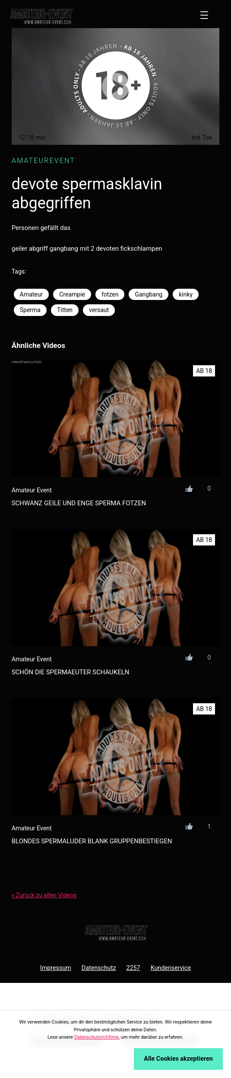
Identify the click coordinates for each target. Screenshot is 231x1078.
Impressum (55, 967)
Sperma (30, 309)
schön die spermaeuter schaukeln (71, 672)
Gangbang (148, 294)
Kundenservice (171, 967)
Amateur (31, 294)
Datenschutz (99, 967)
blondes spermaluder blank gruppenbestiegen (92, 841)
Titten (65, 309)
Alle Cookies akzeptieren (178, 1058)
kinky (186, 294)
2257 (133, 967)
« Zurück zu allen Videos (44, 895)
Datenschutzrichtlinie (96, 1037)
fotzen (109, 294)
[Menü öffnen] (204, 15)
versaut (99, 309)
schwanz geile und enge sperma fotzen (79, 503)
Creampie (72, 294)
